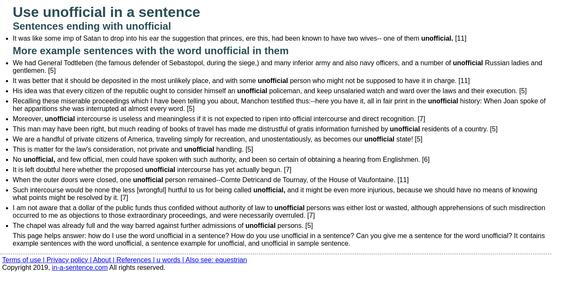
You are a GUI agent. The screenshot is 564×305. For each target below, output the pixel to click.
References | (136, 259)
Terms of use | (24, 259)
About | (105, 259)
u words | (170, 259)
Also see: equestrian (216, 259)
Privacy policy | (70, 259)
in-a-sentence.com (80, 267)
